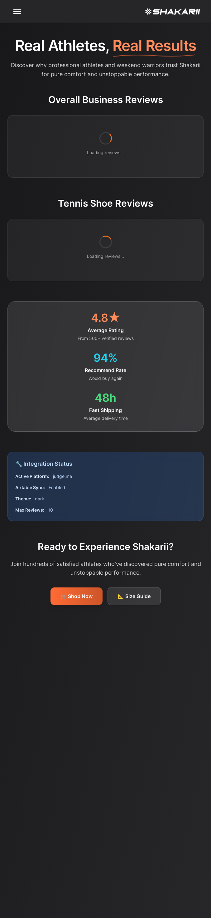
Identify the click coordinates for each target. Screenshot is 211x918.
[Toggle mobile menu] (17, 11)
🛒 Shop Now (76, 596)
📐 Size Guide (134, 596)
